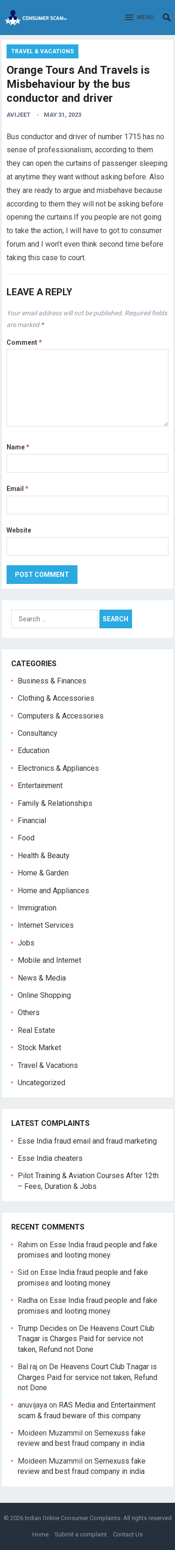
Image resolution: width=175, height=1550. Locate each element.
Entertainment (40, 785)
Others (29, 1012)
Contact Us (128, 1534)
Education (33, 750)
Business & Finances (52, 680)
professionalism (64, 149)
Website (19, 530)
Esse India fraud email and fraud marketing (87, 1141)
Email (17, 488)
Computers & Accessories (61, 715)
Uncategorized (41, 1082)
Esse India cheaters (50, 1158)
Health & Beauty (44, 855)
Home (40, 1534)
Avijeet (18, 114)
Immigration (37, 907)
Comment (24, 342)
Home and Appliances (53, 890)
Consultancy (37, 733)
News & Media (42, 978)
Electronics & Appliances (58, 768)
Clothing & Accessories (56, 698)
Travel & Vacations (42, 51)
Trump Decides (42, 1328)
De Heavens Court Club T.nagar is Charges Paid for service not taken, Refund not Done (86, 1339)
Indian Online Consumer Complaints (72, 1518)
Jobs (26, 943)
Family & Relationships (55, 803)
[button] (139, 17)
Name (18, 447)
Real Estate (36, 1030)
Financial (32, 820)
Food (26, 837)
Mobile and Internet (49, 960)
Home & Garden (43, 872)
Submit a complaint (81, 1534)
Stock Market (39, 1047)
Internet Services (46, 925)
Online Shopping (44, 995)
